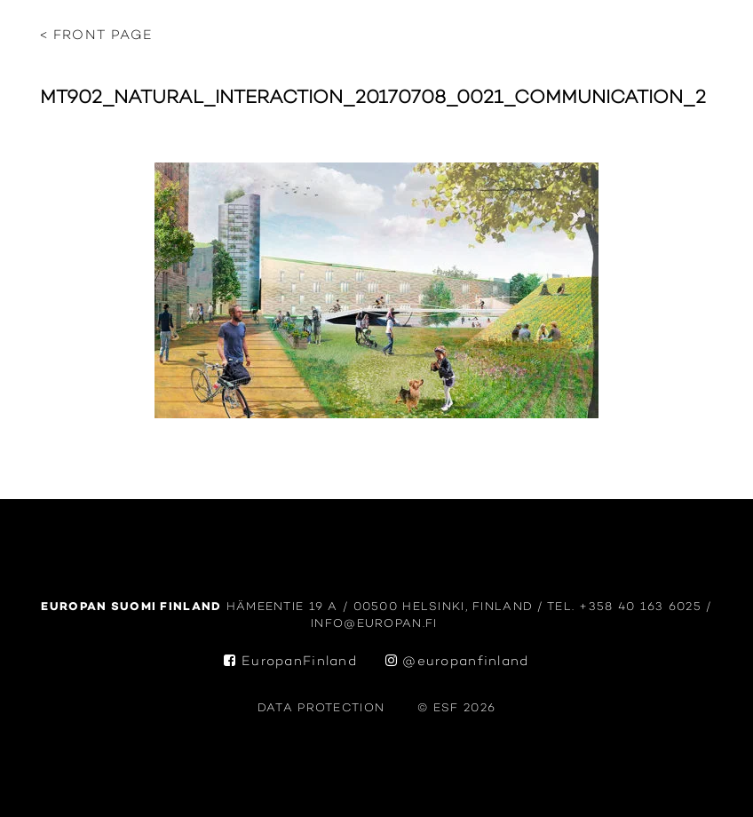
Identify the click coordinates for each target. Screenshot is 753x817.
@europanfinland (457, 662)
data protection (321, 708)
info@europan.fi (376, 624)
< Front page (96, 36)
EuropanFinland (290, 662)
